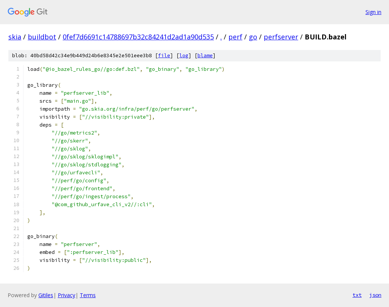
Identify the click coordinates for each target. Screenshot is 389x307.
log (183, 55)
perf (235, 36)
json (375, 294)
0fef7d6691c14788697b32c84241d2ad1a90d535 (138, 36)
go (253, 36)
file (164, 55)
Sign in (373, 12)
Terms (88, 295)
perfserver (281, 36)
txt (357, 294)
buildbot (42, 36)
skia (14, 36)
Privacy (66, 295)
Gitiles (45, 295)
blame (205, 55)
